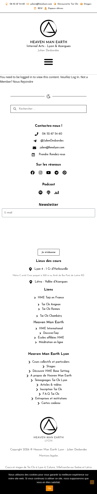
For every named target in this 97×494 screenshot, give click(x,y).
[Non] (92, 482)
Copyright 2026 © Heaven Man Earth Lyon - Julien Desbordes (48, 449)
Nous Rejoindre (23, 81)
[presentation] (17, 233)
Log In (75, 77)
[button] (48, 62)
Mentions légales (48, 455)
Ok (49, 488)
